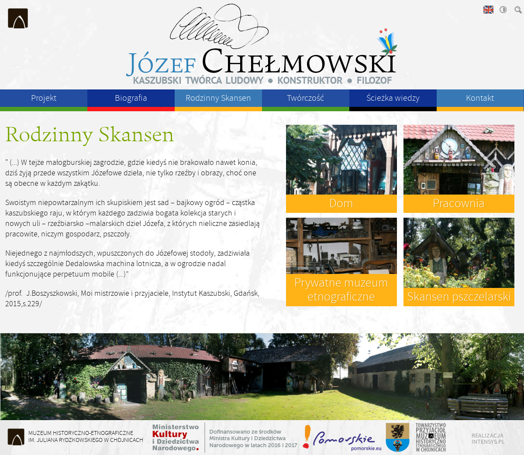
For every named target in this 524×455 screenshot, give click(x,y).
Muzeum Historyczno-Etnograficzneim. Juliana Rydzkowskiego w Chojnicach (85, 436)
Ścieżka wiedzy (393, 97)
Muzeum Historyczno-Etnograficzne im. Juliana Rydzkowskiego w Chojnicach (18, 18)
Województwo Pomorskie (342, 437)
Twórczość (305, 97)
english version (487, 9)
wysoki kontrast (502, 9)
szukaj (517, 9)
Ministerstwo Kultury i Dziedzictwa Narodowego (224, 437)
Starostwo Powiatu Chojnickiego (397, 437)
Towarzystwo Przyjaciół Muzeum (431, 437)
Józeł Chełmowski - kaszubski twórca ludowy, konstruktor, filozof (262, 43)
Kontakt (480, 97)
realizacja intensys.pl (488, 438)
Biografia (131, 97)
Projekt (43, 97)
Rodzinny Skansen (218, 97)
